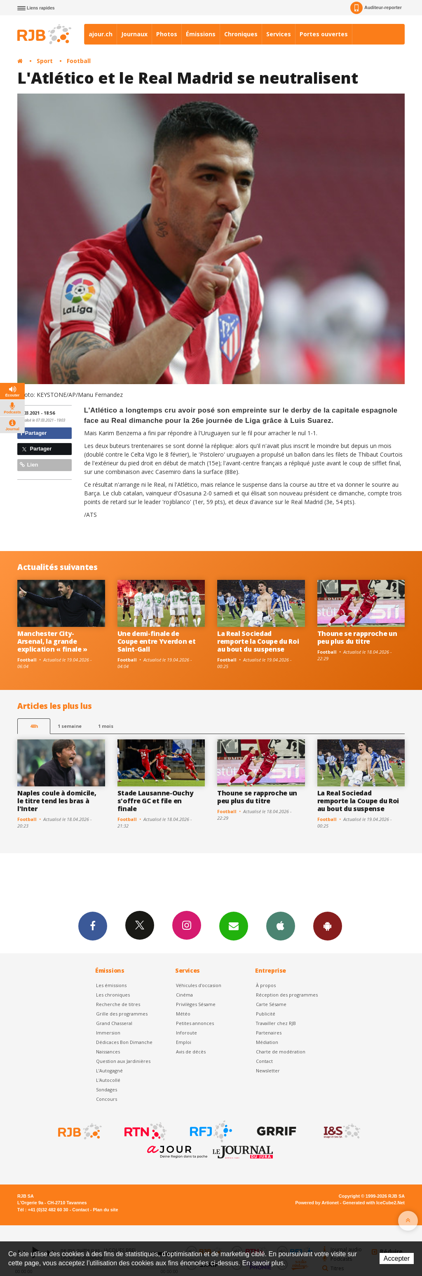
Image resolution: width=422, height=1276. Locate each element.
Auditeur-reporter (376, 8)
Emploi (183, 1042)
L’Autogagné (109, 1070)
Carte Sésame (271, 1004)
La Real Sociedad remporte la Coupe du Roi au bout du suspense (258, 641)
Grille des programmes (122, 1013)
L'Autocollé (108, 1080)
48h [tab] (34, 726)
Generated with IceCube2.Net (374, 1202)
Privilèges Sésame (196, 1004)
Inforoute (186, 1032)
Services (278, 34)
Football (79, 61)
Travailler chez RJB (276, 1023)
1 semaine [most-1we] (70, 726)
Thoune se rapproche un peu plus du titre (357, 637)
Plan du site (105, 1209)
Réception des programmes (287, 994)
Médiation (267, 1042)
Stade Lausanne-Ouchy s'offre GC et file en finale (155, 800)
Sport (45, 61)
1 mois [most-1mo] (105, 726)
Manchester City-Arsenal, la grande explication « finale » (52, 641)
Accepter (397, 1258)
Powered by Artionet (317, 1202)
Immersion (108, 1032)
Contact (264, 1061)
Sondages (106, 1089)
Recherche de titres (118, 1004)
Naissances (108, 1051)
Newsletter (268, 1070)
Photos (166, 34)
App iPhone (280, 926)
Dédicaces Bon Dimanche (124, 1042)
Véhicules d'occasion (198, 985)
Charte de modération (280, 1051)
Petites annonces (195, 1023)
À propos (266, 985)
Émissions (201, 34)
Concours (106, 1099)
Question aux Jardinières (123, 1061)
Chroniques (241, 34)
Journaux (134, 34)
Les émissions (111, 985)
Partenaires (268, 1032)
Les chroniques (113, 994)
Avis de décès (191, 1051)
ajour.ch (101, 34)
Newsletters (233, 926)
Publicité (265, 1013)
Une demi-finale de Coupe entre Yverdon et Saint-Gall (156, 641)
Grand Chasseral (114, 1023)
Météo (183, 1013)
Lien (29, 465)
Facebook (92, 926)
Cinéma (184, 994)
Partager (33, 433)
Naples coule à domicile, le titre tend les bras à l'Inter (56, 800)
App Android (327, 926)
